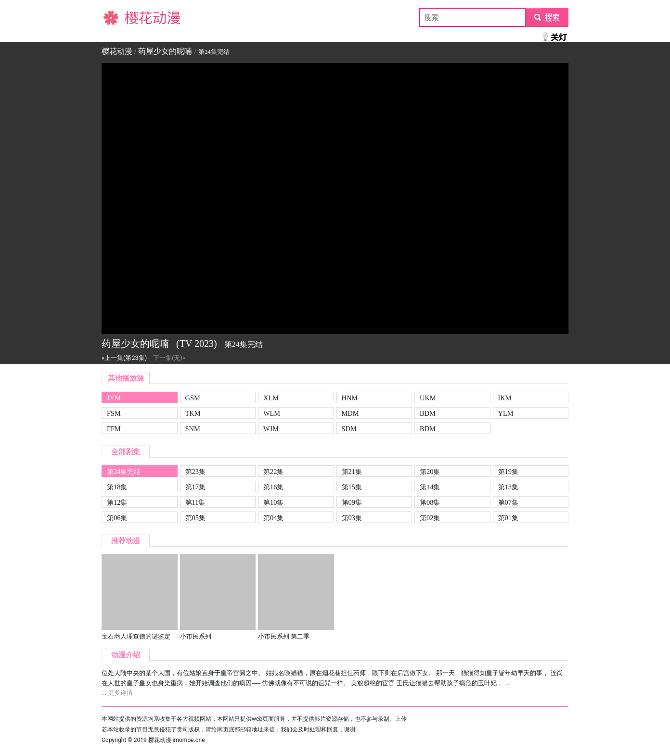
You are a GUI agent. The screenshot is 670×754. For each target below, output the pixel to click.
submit (546, 17)
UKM (428, 398)
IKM (505, 398)
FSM (114, 413)
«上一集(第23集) (124, 357)
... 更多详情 (117, 692)
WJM (271, 429)
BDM (428, 413)
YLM (506, 413)
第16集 (273, 487)
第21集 (352, 471)
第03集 (352, 518)
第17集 (195, 487)
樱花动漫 (117, 17)
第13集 (508, 487)
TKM (193, 413)
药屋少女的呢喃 (165, 51)
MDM (350, 413)
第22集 (273, 471)
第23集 (195, 471)
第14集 (430, 487)
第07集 (508, 502)
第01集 (508, 518)
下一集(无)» (169, 357)
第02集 (430, 518)
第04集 (273, 518)
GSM (192, 398)
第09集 (352, 502)
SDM (349, 429)
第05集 (195, 518)
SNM (192, 429)
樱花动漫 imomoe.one (176, 740)
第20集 (430, 471)
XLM (271, 398)
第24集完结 (124, 471)
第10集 (273, 502)
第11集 (195, 502)
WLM (271, 413)
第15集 (352, 487)
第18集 (117, 487)
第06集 (117, 518)
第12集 (117, 502)
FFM (114, 429)
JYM (114, 398)
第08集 (430, 502)
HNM (350, 398)
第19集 (508, 471)
